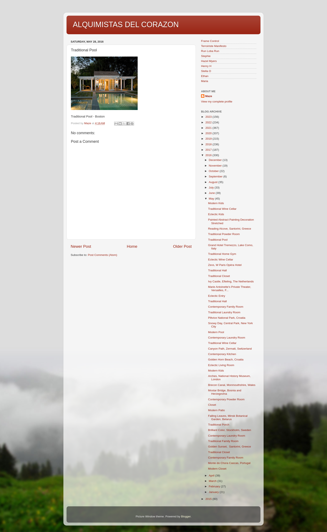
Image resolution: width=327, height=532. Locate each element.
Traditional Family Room (223, 441)
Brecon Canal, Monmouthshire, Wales (231, 385)
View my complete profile (216, 101)
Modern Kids (216, 203)
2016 (209, 155)
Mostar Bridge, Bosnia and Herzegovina (224, 392)
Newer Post (81, 246)
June (212, 193)
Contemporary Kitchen (222, 354)
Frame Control (210, 41)
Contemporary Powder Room (226, 399)
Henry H (206, 66)
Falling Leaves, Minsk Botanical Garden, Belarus (228, 417)
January (214, 492)
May (212, 198)
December (216, 160)
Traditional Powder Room (224, 234)
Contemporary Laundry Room (226, 337)
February (215, 486)
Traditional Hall (217, 270)
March (213, 481)
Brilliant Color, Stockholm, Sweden (229, 430)
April (212, 475)
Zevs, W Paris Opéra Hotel (225, 265)
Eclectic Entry (216, 295)
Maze (208, 96)
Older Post (182, 246)
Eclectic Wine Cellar (220, 259)
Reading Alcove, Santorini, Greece (229, 228)
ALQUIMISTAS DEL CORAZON (126, 24)
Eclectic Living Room (221, 365)
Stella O (206, 71)
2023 (209, 116)
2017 (209, 149)
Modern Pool (216, 332)
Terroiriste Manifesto (213, 46)
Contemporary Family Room (225, 306)
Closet (212, 404)
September (216, 176)
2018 (209, 144)
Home (132, 246)
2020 (209, 133)
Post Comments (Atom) (102, 255)
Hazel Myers (209, 61)
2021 (209, 127)
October (214, 171)
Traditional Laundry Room (224, 312)
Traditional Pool (218, 239)
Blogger (186, 516)
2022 (209, 122)
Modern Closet (217, 468)
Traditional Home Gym (222, 253)
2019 (209, 138)
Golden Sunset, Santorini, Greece (229, 446)
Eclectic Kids (216, 214)
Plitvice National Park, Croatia (226, 317)
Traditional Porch (218, 424)
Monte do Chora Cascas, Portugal (229, 463)
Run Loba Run (210, 51)
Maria (204, 81)
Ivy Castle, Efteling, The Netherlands (231, 281)
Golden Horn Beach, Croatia (226, 359)
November (216, 165)
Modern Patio (216, 410)
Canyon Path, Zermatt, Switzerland (230, 348)
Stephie (206, 56)
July (212, 187)
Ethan (204, 76)
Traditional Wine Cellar (222, 208)
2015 (209, 498)
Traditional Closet (219, 276)
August (213, 182)
